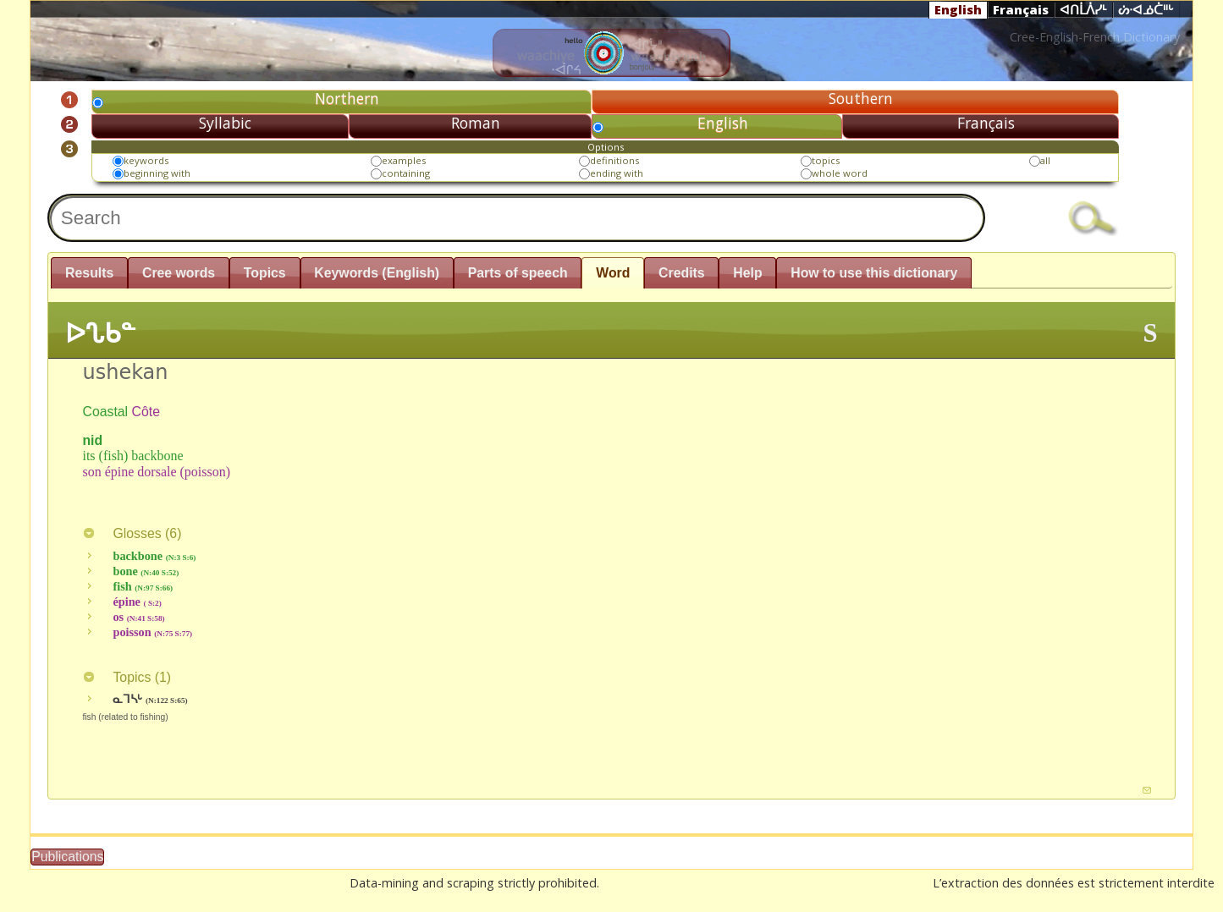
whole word (840, 173)
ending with (616, 173)
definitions (614, 160)
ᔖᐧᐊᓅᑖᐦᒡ (1146, 10)
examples (404, 160)
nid (92, 440)
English (958, 9)
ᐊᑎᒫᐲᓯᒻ (1083, 10)
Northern (347, 98)
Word (613, 273)
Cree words (178, 273)
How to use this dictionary (874, 273)
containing (406, 173)
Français (1021, 9)
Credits (681, 273)
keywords (146, 160)
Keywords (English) (376, 273)
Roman (475, 123)
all (1045, 160)
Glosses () (131, 533)
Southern (861, 98)
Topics (265, 273)
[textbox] (516, 218)
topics (826, 160)
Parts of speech (518, 273)
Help (747, 273)
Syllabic (225, 123)
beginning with (157, 173)
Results (89, 273)
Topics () (126, 677)
